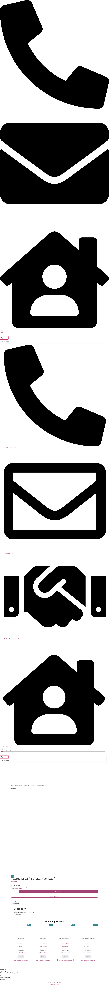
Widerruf (62, 983)
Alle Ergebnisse (5, 341)
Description (16, 881)
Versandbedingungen (54, 768)
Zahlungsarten (42, 768)
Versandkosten (22, 930)
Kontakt (64, 768)
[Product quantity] (15, 868)
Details (21, 934)
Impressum (32, 983)
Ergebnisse (4, 338)
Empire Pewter (18, 866)
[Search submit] (2, 334)
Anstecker (26, 785)
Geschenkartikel (19, 785)
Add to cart (58, 868)
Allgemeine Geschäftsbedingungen (47, 983)
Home (12, 785)
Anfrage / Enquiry (54, 873)
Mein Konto (72, 768)
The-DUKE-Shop (31, 768)
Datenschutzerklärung (74, 983)
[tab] (15, 881)
